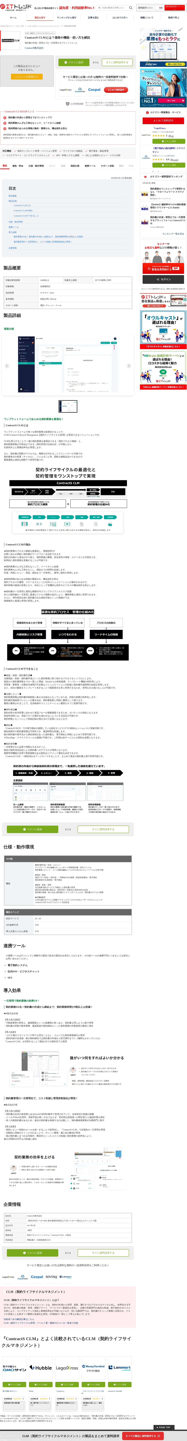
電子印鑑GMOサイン (9, 1391)
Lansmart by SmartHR (115, 1391)
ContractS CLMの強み (23, 210)
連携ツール (14, 227)
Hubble (31, 1391)
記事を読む (93, 17)
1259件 (175, 160)
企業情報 (13, 248)
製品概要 (13, 196)
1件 (172, 136)
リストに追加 (74, 62)
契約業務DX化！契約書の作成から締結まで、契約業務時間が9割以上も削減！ (49, 236)
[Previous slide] (7, 365)
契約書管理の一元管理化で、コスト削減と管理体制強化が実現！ (43, 242)
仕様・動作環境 (16, 222)
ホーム (13, 17)
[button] (68, 364)
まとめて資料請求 (116, 90)
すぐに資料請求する (117, 62)
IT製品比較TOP (6, 26)
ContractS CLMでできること (26, 216)
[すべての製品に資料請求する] (143, 1436)
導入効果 (13, 232)
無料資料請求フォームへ (174, 7)
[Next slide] (128, 365)
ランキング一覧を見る (173, 234)
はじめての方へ (120, 17)
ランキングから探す (67, 17)
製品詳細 (13, 201)
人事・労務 (19, 26)
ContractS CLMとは (22, 205)
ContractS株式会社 (34, 48)
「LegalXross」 (60, 1391)
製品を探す (40, 17)
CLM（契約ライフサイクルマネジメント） (43, 26)
